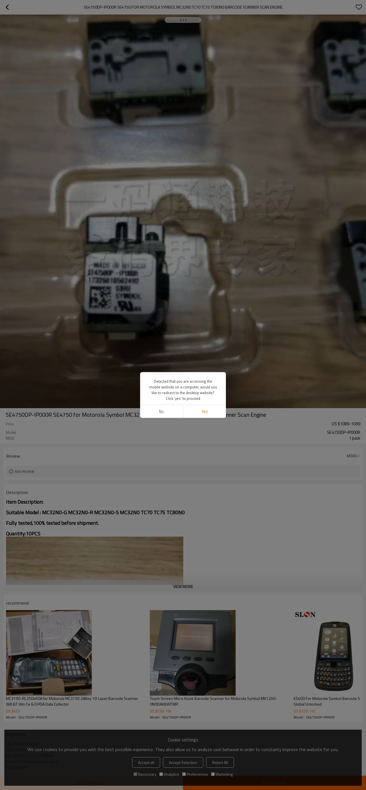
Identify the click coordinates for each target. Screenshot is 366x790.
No (161, 411)
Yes (204, 411)
